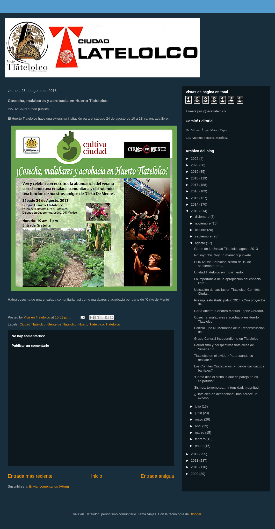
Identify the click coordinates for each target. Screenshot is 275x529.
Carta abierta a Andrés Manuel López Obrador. (229, 311)
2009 (195, 474)
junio (199, 413)
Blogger (195, 514)
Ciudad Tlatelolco (33, 324)
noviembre (203, 223)
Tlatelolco (113, 324)
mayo (199, 419)
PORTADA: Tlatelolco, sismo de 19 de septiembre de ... (222, 264)
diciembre (203, 217)
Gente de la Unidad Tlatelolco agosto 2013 (226, 249)
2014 (195, 204)
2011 (195, 460)
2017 (195, 185)
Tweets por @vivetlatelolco (206, 111)
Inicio (96, 476)
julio (198, 406)
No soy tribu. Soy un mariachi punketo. (223, 255)
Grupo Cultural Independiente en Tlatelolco (226, 338)
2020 (195, 165)
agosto (200, 243)
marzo (200, 432)
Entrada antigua (157, 476)
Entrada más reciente (30, 476)
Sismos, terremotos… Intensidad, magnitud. (226, 387)
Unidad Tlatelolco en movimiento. (219, 272)
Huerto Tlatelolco (91, 324)
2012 (195, 454)
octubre (201, 230)
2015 (195, 198)
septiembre (204, 236)
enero (200, 446)
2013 (195, 211)
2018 (195, 178)
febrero (201, 439)
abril (198, 426)
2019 (195, 171)
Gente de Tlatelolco (62, 324)
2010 (195, 467)
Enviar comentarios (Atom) (49, 486)
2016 (195, 191)
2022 (195, 159)
